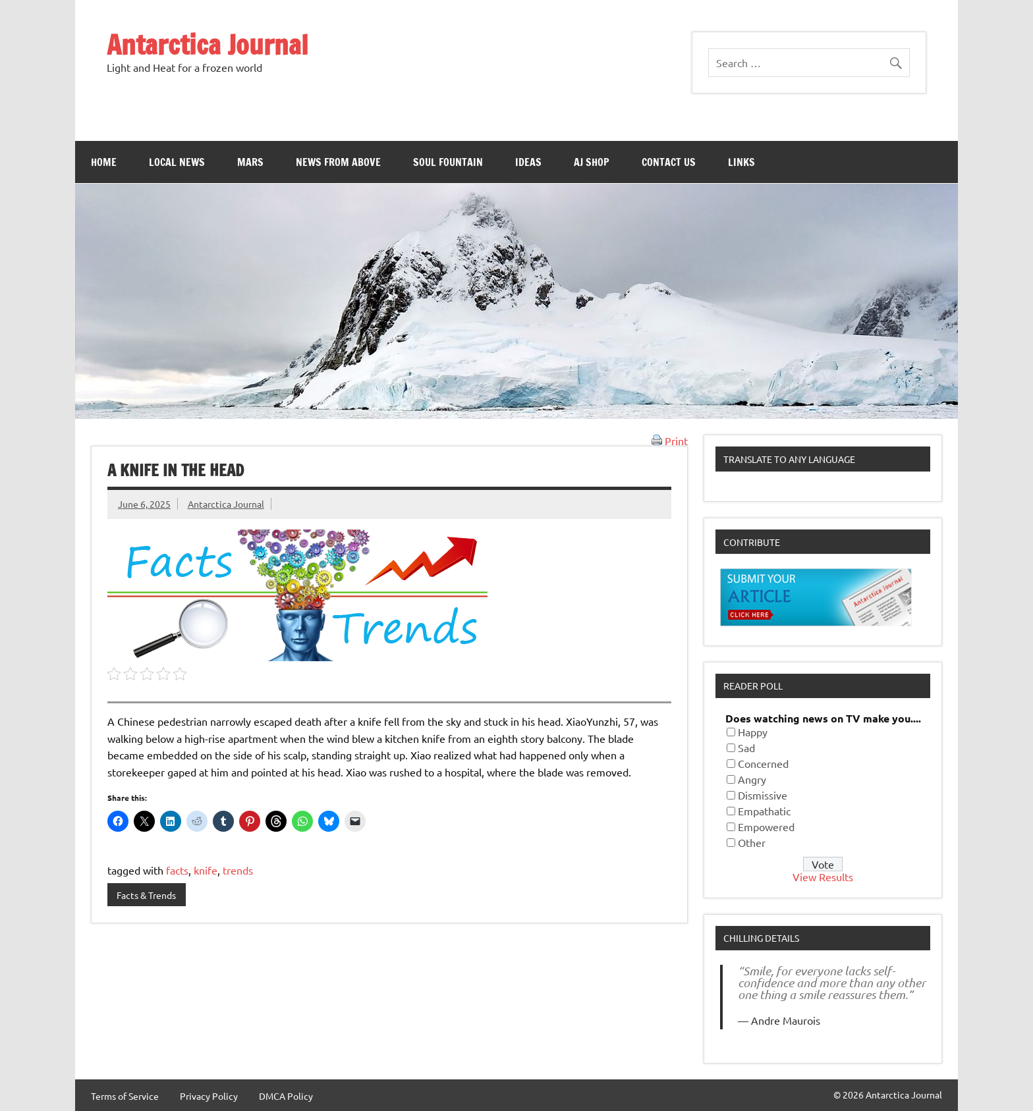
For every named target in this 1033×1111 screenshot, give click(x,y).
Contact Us (669, 162)
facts (177, 870)
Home (104, 162)
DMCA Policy (286, 1095)
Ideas (528, 162)
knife (205, 870)
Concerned (763, 763)
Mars (250, 162)
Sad (746, 747)
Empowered (766, 826)
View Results (823, 876)
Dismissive (762, 794)
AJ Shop (591, 162)
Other (752, 842)
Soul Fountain (448, 162)
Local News (177, 162)
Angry (752, 779)
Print (670, 440)
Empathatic (764, 810)
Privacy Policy (209, 1095)
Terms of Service (125, 1095)
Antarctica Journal (207, 44)
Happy (753, 731)
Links (741, 162)
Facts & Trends (146, 895)
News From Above (338, 162)
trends (238, 870)
